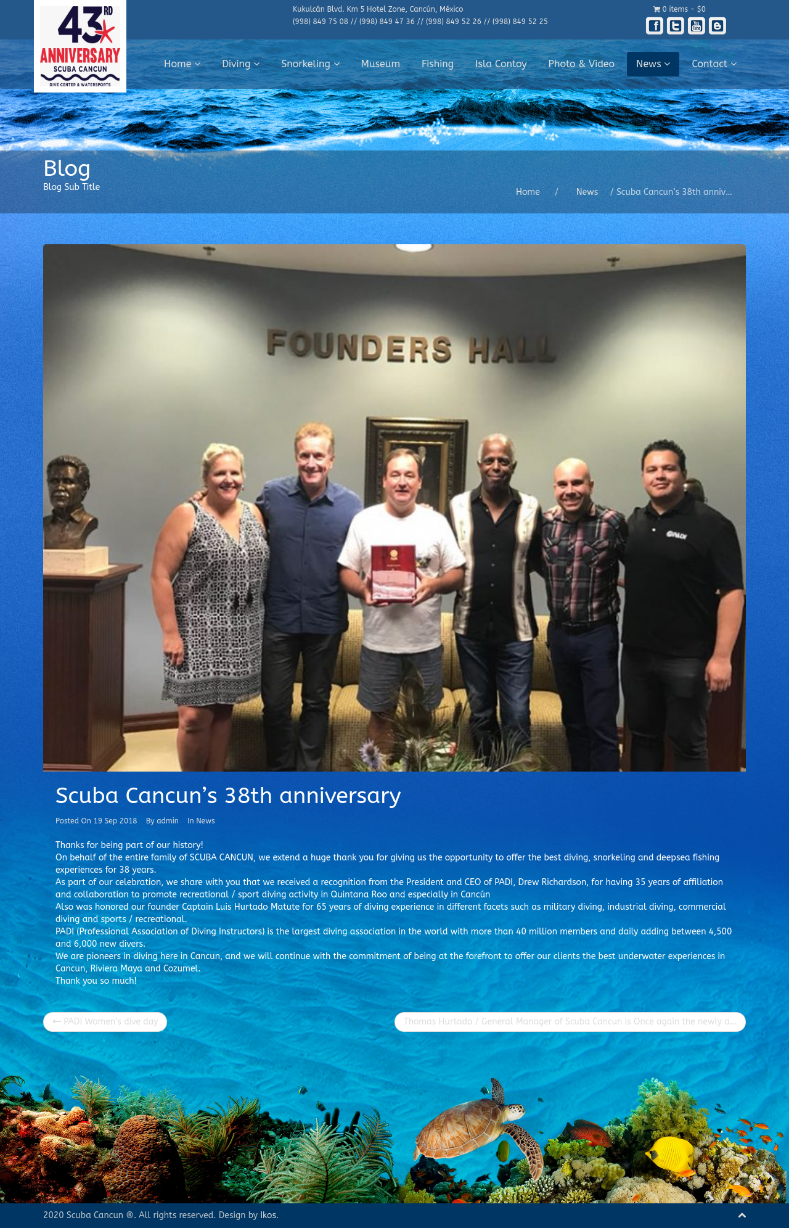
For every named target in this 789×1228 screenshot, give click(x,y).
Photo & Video (582, 64)
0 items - (679, 9)
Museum (381, 64)
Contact (714, 64)
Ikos (268, 1215)
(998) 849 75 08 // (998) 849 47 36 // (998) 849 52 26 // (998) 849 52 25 (420, 21)
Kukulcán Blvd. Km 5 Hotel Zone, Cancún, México (378, 9)
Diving (241, 64)
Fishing (438, 64)
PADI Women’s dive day (105, 1021)
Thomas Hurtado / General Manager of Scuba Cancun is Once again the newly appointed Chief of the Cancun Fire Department (575, 1021)
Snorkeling (310, 64)
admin (168, 821)
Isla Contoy (501, 64)
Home (182, 64)
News (653, 64)
